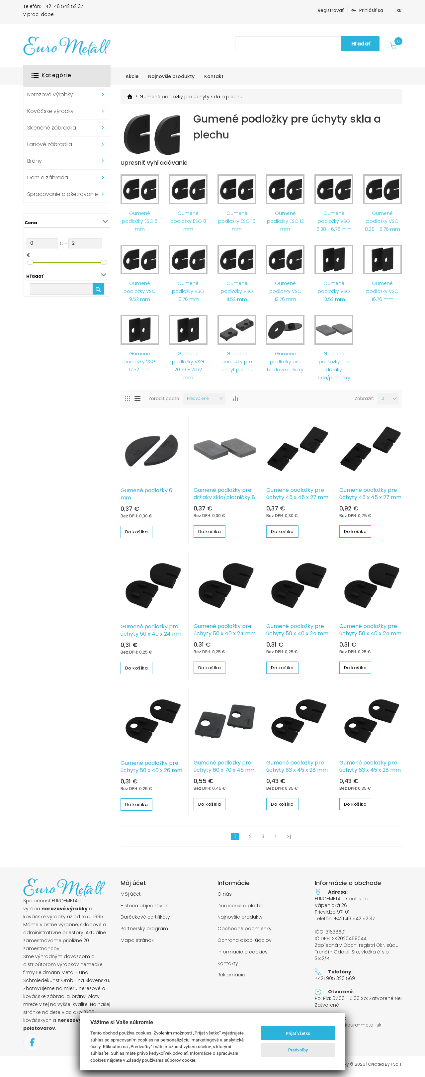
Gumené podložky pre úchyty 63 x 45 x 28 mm (297, 769)
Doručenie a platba (240, 909)
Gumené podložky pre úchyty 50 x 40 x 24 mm (152, 633)
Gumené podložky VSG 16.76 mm (382, 294)
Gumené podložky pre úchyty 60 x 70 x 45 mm (225, 769)
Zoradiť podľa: (164, 402)
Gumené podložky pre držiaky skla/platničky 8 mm (224, 501)
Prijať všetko (298, 1033)
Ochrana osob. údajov (244, 943)
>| (289, 839)
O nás (224, 897)
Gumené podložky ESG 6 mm (140, 224)
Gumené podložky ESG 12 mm (285, 224)
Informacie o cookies (242, 955)
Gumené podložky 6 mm (146, 497)
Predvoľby (298, 1049)
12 (382, 401)
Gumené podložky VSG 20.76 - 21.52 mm (188, 368)
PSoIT (396, 1067)
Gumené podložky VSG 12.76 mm (285, 294)
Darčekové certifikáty (145, 920)
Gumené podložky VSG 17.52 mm (140, 364)
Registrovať (331, 10)
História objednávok (144, 909)
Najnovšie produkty (240, 920)
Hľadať (360, 43)
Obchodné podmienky (244, 932)
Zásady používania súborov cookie (160, 1060)
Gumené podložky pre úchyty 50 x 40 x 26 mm (151, 770)
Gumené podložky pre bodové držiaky (285, 364)
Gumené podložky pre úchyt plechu (236, 364)
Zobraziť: (364, 402)
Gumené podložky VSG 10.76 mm (188, 294)
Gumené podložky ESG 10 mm (236, 224)
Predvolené (198, 401)
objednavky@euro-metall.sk (348, 1028)
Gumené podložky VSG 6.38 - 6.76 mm (334, 224)
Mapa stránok (137, 943)
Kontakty (227, 966)
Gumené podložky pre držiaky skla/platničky (334, 368)
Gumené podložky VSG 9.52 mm (140, 294)
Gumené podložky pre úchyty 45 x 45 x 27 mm (297, 497)
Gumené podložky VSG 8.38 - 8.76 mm (382, 224)
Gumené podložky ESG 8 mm (188, 224)
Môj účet (131, 897)
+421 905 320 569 (335, 981)
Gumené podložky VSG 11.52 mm (237, 294)
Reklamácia (231, 978)
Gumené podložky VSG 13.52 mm (334, 294)
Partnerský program (144, 932)
